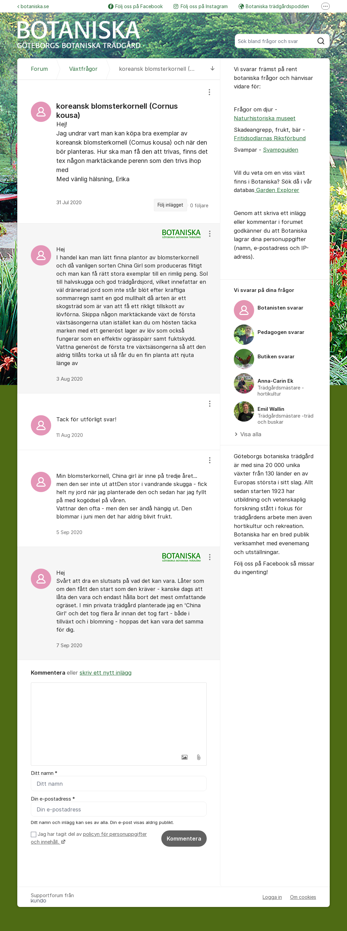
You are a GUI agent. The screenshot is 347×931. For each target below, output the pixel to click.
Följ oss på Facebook (135, 6)
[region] (118, 151)
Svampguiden (280, 149)
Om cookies (303, 897)
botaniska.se (33, 6)
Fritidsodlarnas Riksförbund (270, 138)
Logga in (272, 897)
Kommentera (184, 838)
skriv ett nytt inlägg (105, 672)
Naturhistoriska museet (264, 118)
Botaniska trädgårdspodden (274, 6)
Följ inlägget (170, 205)
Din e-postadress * (53, 799)
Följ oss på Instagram (201, 6)
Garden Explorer (276, 190)
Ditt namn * (44, 773)
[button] (184, 757)
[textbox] (118, 716)
